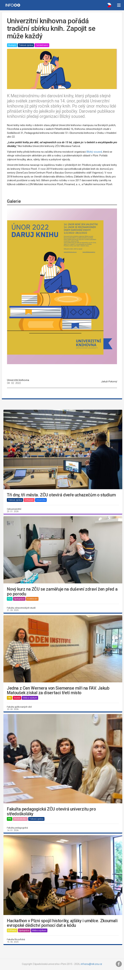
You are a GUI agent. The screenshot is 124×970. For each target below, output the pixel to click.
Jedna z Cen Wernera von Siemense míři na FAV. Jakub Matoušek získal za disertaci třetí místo (58, 690)
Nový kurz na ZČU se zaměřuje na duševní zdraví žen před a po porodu (62, 591)
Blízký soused (94, 151)
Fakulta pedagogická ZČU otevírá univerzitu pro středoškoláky (51, 811)
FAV (9, 698)
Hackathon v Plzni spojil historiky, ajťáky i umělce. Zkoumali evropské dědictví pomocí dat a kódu (62, 923)
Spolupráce (19, 599)
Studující (12, 45)
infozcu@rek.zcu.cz (91, 964)
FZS (9, 599)
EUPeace (12, 930)
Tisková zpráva (26, 45)
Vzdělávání (32, 599)
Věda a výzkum (30, 698)
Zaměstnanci (42, 45)
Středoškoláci (20, 819)
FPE (9, 819)
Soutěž (17, 698)
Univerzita (41, 500)
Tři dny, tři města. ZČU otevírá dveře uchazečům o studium (61, 495)
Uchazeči (29, 500)
